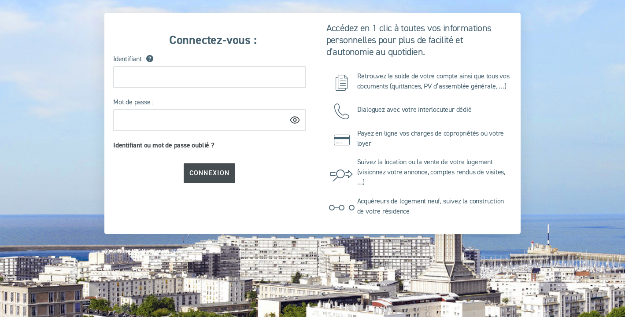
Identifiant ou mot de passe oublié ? (163, 145)
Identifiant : (128, 58)
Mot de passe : (133, 101)
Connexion (209, 172)
